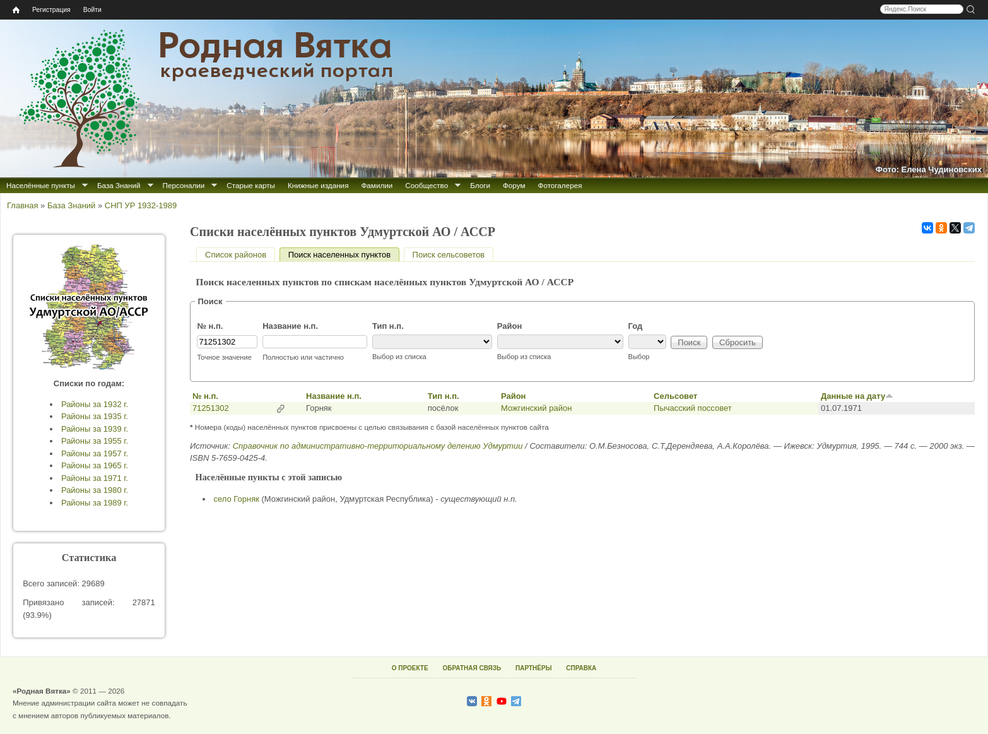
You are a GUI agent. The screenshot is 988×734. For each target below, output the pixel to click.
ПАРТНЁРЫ (533, 668)
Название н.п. (290, 326)
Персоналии (184, 185)
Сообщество (426, 185)
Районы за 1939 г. (94, 429)
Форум (514, 185)
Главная (22, 205)
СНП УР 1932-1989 (141, 205)
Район (509, 326)
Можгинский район (536, 408)
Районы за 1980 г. (94, 490)
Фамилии (376, 185)
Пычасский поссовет (693, 408)
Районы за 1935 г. (94, 416)
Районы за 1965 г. (94, 465)
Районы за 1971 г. (94, 478)
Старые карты (250, 185)
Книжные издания (318, 185)
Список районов (235, 254)
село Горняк (236, 499)
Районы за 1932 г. (94, 404)
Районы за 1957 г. (94, 453)
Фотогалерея (560, 185)
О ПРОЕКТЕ (410, 668)
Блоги (480, 185)
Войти (92, 9)
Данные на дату (857, 396)
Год (635, 326)
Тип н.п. (388, 326)
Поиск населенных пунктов (343, 254)
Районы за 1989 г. (94, 502)
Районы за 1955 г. (94, 441)
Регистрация (51, 9)
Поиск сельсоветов (449, 254)
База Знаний (119, 185)
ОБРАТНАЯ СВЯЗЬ (471, 668)
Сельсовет (675, 396)
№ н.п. (210, 326)
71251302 (210, 408)
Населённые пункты (40, 185)
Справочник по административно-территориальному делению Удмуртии (378, 446)
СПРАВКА (581, 668)
